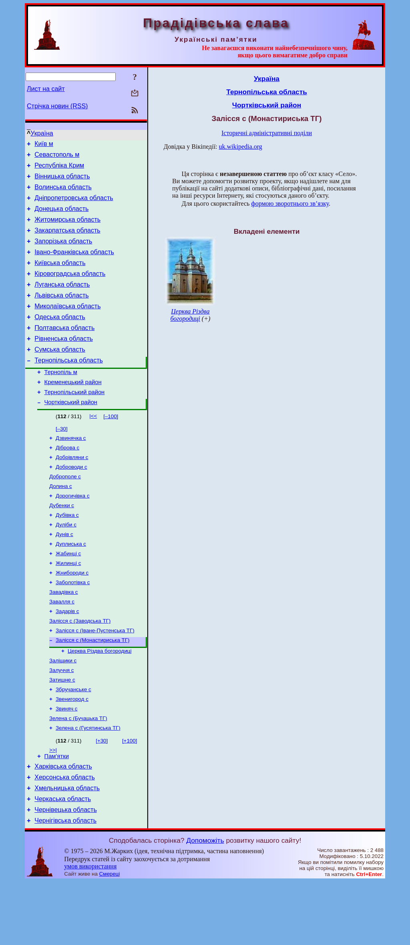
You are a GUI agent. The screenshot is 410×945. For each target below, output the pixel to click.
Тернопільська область (68, 385)
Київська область (59, 277)
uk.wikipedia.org (240, 146)
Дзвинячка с (71, 469)
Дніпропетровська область (73, 205)
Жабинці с (68, 594)
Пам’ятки (56, 812)
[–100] (110, 446)
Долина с (60, 521)
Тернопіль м (60, 398)
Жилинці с (68, 604)
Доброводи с (71, 500)
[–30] (62, 459)
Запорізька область (63, 253)
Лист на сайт (46, 88)
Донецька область (61, 217)
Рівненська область (63, 361)
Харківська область (63, 823)
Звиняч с (66, 762)
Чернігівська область (65, 883)
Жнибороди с (72, 615)
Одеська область (59, 337)
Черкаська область (62, 859)
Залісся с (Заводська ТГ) (80, 667)
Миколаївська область (67, 325)
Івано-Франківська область (74, 265)
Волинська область (63, 193)
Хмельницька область (67, 847)
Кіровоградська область (69, 289)
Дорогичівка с (73, 531)
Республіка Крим (59, 169)
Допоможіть (205, 904)
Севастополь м (56, 157)
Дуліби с (66, 563)
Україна (41, 133)
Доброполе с (65, 511)
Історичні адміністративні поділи (266, 133)
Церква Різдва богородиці (99, 699)
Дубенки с (61, 542)
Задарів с (67, 657)
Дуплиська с (71, 584)
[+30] (102, 796)
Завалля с (61, 646)
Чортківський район (70, 432)
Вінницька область (62, 181)
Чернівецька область (65, 871)
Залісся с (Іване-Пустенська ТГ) (95, 677)
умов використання (90, 929)
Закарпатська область (67, 241)
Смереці (109, 937)
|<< (93, 446)
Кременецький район (73, 410)
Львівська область (61, 313)
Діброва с (67, 479)
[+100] (129, 796)
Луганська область (62, 301)
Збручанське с (73, 741)
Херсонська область (64, 835)
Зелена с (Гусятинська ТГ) (88, 783)
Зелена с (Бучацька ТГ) (78, 772)
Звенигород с (72, 752)
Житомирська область (67, 229)
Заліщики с (62, 710)
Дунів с (64, 573)
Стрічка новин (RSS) (57, 106)
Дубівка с (67, 552)
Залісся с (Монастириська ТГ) (92, 688)
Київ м (43, 145)
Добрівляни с (72, 490)
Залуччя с (61, 720)
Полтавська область (64, 349)
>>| (53, 805)
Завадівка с (63, 636)
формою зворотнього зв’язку (290, 203)
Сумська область (59, 373)
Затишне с (62, 731)
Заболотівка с (73, 625)
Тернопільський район (74, 421)
